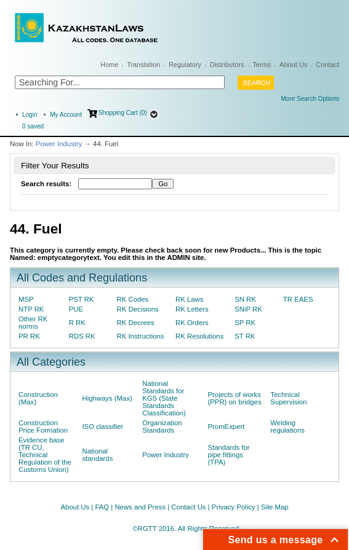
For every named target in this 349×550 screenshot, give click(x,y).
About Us (293, 64)
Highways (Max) (107, 398)
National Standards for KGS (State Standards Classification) (164, 398)
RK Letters (192, 309)
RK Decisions (138, 309)
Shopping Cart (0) (122, 112)
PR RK (29, 336)
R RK (77, 322)
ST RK (245, 336)
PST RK (81, 299)
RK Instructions (140, 336)
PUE (76, 309)
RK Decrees (135, 322)
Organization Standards (162, 426)
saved (33, 126)
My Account (66, 114)
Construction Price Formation (43, 426)
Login (29, 114)
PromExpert (225, 426)
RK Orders (192, 322)
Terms (261, 64)
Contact (327, 64)
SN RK (245, 299)
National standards (97, 454)
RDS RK (82, 336)
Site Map (275, 507)
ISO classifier (102, 426)
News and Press (140, 507)
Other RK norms (32, 322)
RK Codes (133, 299)
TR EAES (298, 299)
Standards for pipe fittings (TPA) (228, 455)
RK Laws (189, 299)
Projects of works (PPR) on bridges (234, 398)
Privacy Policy (233, 507)
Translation (143, 64)
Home (109, 64)
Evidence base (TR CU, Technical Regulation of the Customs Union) (44, 454)
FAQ (102, 507)
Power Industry (59, 143)
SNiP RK (248, 309)
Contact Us (188, 507)
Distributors (227, 64)
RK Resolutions (199, 336)
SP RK (245, 322)
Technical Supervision (288, 398)
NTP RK (31, 309)
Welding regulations (287, 426)
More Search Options (310, 98)
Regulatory (185, 64)
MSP (26, 299)
